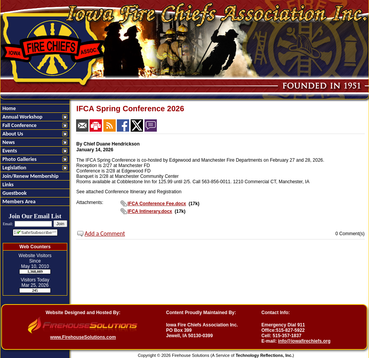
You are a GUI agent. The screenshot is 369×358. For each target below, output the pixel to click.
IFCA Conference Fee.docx (157, 203)
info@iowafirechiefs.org (304, 341)
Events (9, 150)
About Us (12, 133)
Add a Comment (105, 233)
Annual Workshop (21, 117)
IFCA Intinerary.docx (150, 211)
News (8, 142)
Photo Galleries (19, 159)
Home (8, 108)
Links (7, 184)
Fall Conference (19, 125)
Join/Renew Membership (29, 176)
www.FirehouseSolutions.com (83, 337)
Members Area (18, 201)
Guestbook (14, 193)
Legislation (13, 167)
